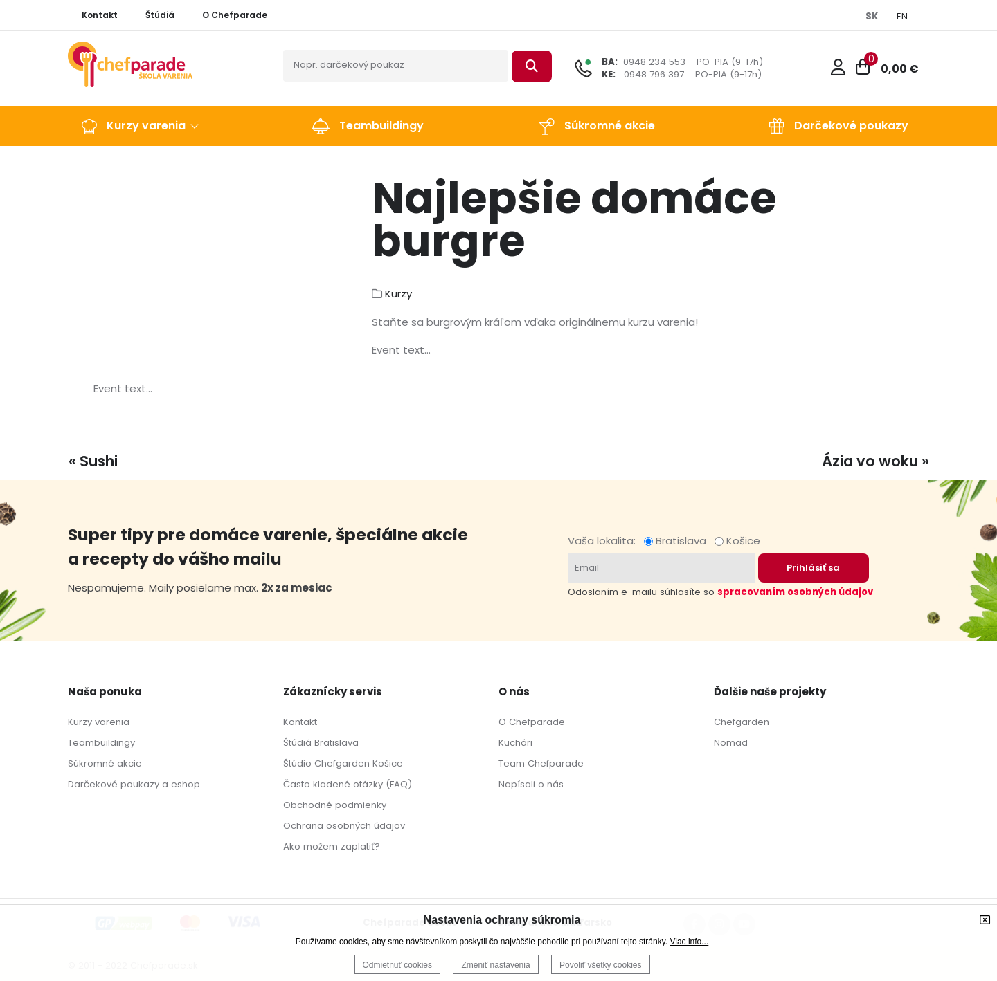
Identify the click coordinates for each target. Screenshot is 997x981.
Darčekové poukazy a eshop (134, 784)
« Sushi (93, 461)
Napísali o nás (531, 784)
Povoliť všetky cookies (600, 965)
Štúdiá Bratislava (321, 742)
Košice (737, 540)
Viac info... (689, 941)
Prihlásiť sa (813, 567)
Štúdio (297, 763)
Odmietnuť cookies (398, 965)
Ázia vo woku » (875, 461)
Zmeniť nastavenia (495, 965)
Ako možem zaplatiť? (331, 846)
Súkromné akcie (105, 763)
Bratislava (678, 540)
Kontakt (300, 721)
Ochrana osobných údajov (344, 825)
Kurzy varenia (98, 721)
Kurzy (398, 293)
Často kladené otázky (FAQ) (347, 784)
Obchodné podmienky (334, 805)
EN (902, 16)
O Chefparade (531, 721)
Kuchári (515, 742)
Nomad (731, 742)
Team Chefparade (541, 763)
